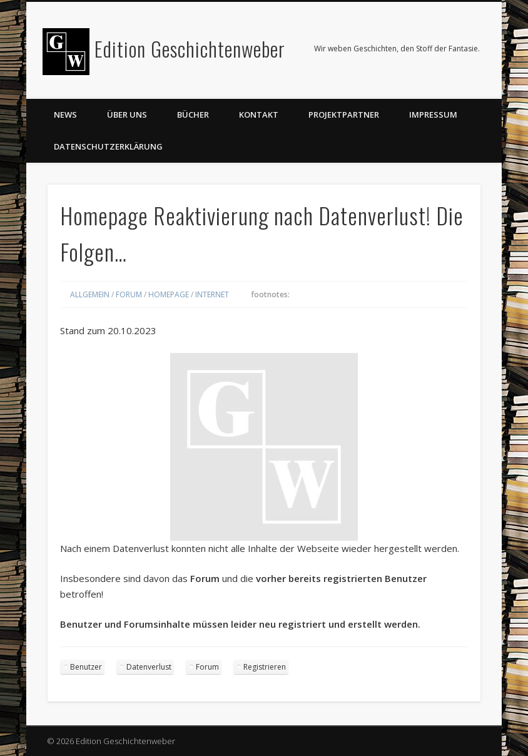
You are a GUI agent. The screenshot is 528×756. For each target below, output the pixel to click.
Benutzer (86, 667)
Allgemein (89, 294)
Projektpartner (343, 114)
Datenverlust (148, 667)
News (65, 114)
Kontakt (258, 114)
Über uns (127, 114)
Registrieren (264, 667)
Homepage (168, 294)
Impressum (433, 114)
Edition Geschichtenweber (189, 48)
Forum (129, 294)
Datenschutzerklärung (108, 146)
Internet (212, 294)
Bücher (193, 114)
